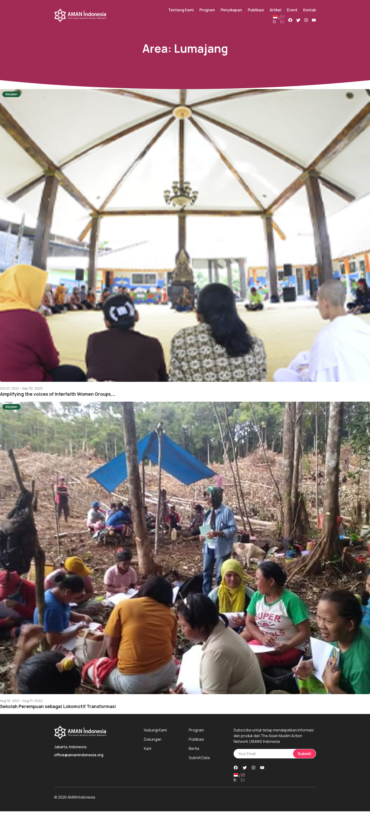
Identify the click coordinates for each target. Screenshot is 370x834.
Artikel (275, 10)
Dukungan (152, 739)
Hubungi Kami (155, 730)
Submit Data (199, 757)
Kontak (309, 10)
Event (292, 10)
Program (207, 10)
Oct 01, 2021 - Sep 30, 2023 (21, 388)
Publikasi (256, 10)
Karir (148, 748)
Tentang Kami (181, 10)
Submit (304, 753)
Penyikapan (231, 10)
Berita (194, 748)
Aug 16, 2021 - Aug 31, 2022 (21, 701)
